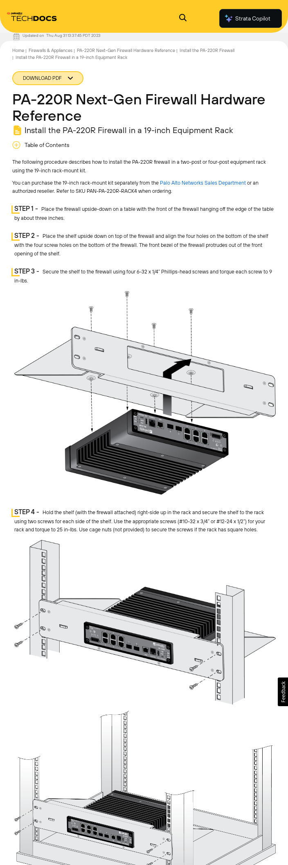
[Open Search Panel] (183, 18)
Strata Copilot (247, 18)
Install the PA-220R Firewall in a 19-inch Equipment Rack (71, 57)
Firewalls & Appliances (50, 50)
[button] (283, 692)
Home (18, 50)
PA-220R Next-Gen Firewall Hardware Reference (126, 50)
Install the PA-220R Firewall (207, 50)
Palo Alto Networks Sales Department (203, 183)
